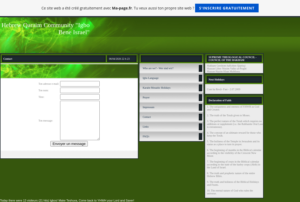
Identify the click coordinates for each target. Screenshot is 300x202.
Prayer (146, 97)
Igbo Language (150, 78)
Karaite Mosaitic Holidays (157, 87)
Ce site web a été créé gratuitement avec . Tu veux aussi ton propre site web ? (149, 8)
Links (146, 126)
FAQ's (146, 136)
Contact (147, 116)
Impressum (148, 107)
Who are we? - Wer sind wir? (158, 68)
